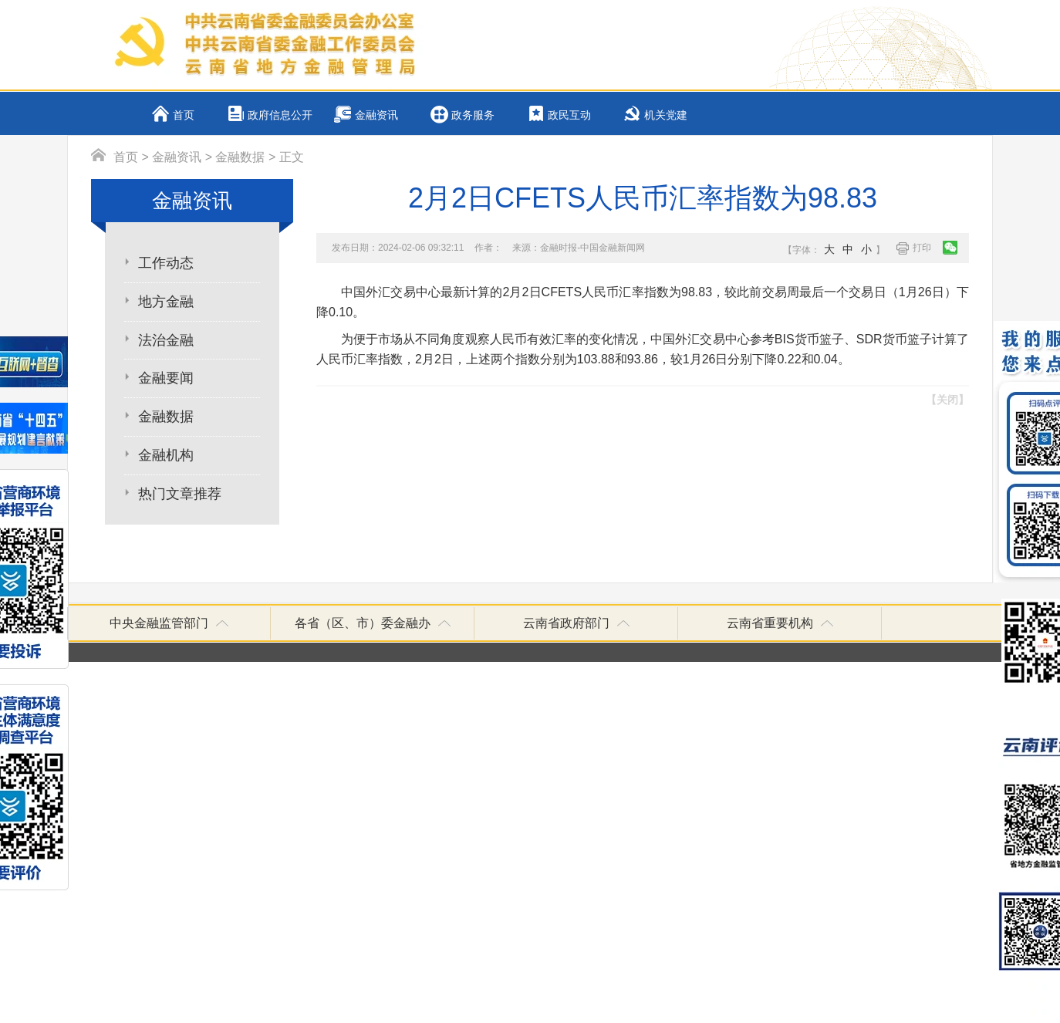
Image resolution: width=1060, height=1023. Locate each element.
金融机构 (166, 455)
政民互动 (569, 115)
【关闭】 (947, 399)
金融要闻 (166, 378)
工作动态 (166, 263)
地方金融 (166, 301)
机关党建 (665, 115)
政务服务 (473, 115)
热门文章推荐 (179, 493)
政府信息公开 (280, 115)
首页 (183, 115)
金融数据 (240, 157)
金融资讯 (376, 115)
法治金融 (166, 340)
